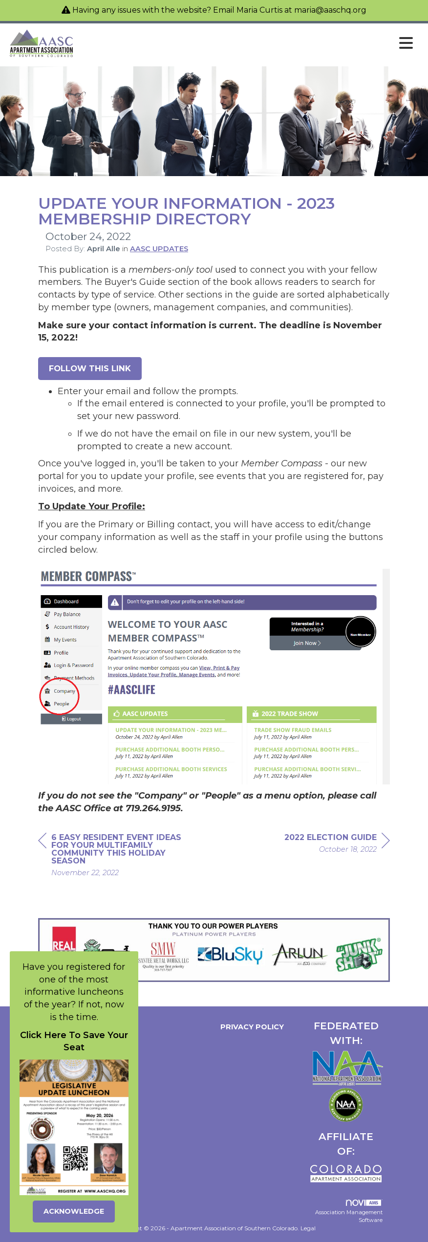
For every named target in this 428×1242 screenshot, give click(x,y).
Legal (308, 1228)
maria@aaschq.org (330, 10)
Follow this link (90, 368)
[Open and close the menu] (246, 43)
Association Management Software (349, 1211)
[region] (337, 844)
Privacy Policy (250, 1026)
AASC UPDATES (159, 248)
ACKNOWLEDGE (73, 1211)
